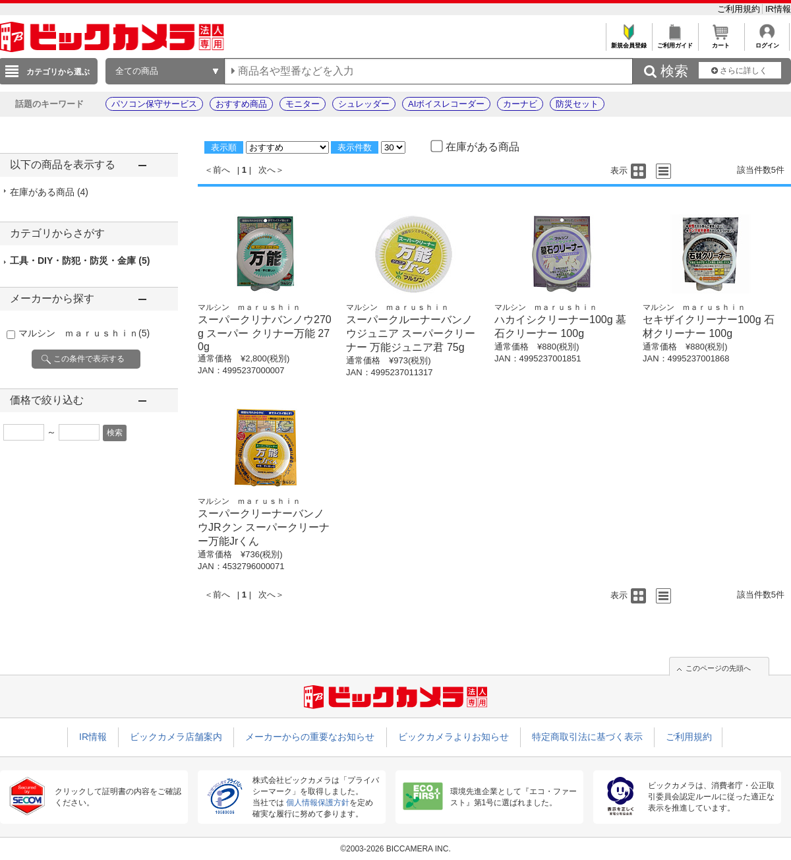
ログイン (767, 42)
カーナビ (520, 104)
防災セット (577, 104)
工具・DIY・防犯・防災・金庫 (80, 260)
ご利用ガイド (674, 42)
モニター (302, 104)
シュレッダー (364, 104)
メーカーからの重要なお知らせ (309, 736)
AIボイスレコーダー (446, 104)
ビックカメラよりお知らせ (453, 736)
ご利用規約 (740, 9)
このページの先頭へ (718, 668)
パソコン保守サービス (154, 104)
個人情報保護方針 (317, 802)
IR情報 (778, 9)
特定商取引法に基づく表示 (587, 736)
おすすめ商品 (241, 104)
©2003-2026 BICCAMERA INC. (395, 848)
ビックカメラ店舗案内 (176, 736)
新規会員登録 (628, 42)
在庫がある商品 (49, 192)
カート (720, 42)
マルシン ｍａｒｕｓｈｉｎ (84, 333)
